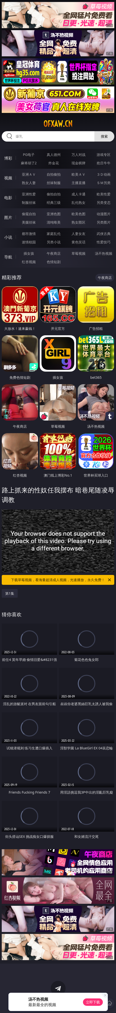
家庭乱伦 (54, 233)
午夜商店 (54, 253)
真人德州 (54, 154)
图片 (8, 217)
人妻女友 (78, 233)
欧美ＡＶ (78, 174)
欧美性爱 (104, 194)
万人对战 (78, 154)
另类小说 (54, 242)
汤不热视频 (103, 253)
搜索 (104, 136)
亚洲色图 (54, 213)
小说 (8, 237)
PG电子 (29, 154)
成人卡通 (78, 194)
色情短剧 (54, 261)
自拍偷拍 (54, 174)
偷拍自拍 (54, 194)
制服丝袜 (29, 202)
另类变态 (104, 202)
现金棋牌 (78, 163)
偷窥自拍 (29, 213)
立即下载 (93, 1002)
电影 (8, 197)
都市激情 (29, 233)
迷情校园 (29, 242)
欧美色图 (78, 213)
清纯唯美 (54, 222)
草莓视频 (78, 253)
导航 (8, 257)
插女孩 (29, 253)
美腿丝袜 (29, 222)
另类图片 (104, 222)
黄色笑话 (78, 242)
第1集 (9, 593)
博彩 (8, 158)
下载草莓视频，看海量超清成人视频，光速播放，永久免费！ (61, 580)
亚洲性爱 (29, 194)
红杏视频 (29, 261)
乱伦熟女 (78, 202)
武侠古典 (104, 233)
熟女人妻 (29, 182)
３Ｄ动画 (104, 174)
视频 (8, 178)
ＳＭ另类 (104, 182)
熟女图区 (78, 222)
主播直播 (78, 182)
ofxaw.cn (58, 124)
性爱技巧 (104, 242)
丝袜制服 (54, 182)
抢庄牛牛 (104, 163)
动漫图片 (104, 213)
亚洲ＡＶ (29, 174)
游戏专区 (104, 154)
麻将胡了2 (29, 163)
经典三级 (54, 202)
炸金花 (53, 163)
